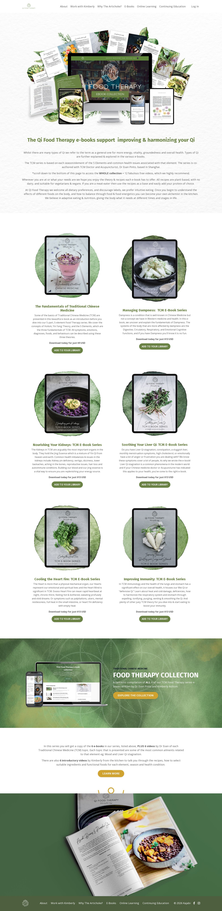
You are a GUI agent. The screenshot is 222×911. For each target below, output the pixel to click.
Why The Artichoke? (109, 6)
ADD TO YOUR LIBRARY (67, 350)
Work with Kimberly (82, 6)
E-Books (129, 6)
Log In (195, 6)
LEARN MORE (111, 774)
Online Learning (146, 6)
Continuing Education (172, 6)
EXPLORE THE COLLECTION (136, 695)
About (64, 6)
